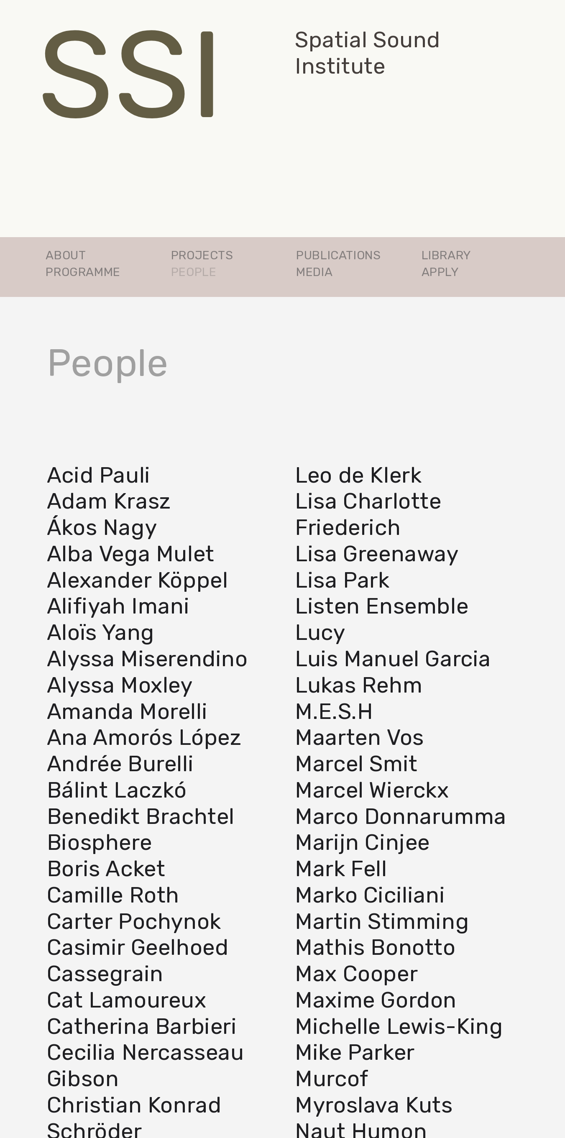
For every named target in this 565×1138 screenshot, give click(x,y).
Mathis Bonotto (375, 947)
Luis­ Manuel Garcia (393, 659)
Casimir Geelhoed (138, 947)
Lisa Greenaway (376, 554)
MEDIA (314, 272)
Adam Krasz (109, 501)
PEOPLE (194, 272)
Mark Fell (341, 869)
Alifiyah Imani (118, 606)
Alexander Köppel (137, 580)
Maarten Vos (359, 737)
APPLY (440, 272)
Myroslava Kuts (374, 1105)
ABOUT (66, 255)
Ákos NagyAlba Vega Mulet (131, 540)
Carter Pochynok (134, 921)
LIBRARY (446, 255)
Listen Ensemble (381, 606)
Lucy (320, 632)
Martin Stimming (382, 921)
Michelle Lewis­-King (399, 1026)
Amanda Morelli (127, 711)
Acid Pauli (99, 475)
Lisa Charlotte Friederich (368, 514)
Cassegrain (105, 974)
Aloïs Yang (100, 632)
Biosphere (99, 842)
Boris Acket (106, 869)
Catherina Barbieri (142, 1026)
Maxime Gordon (376, 1000)
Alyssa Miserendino (147, 659)
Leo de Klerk (358, 475)
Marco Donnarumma (400, 816)
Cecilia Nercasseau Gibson (145, 1065)
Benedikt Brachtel (141, 816)
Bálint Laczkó (117, 790)
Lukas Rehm (358, 685)
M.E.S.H (334, 711)
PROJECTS (202, 255)
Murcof (332, 1079)
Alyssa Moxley (120, 685)
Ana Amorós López (144, 737)
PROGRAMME (83, 272)
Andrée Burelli (120, 764)
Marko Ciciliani (370, 895)
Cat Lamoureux (127, 1000)
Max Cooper (356, 974)
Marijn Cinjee (362, 842)
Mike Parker (355, 1052)
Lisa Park (342, 580)
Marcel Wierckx (372, 790)
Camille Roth (113, 895)
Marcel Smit (356, 764)
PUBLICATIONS (338, 255)
